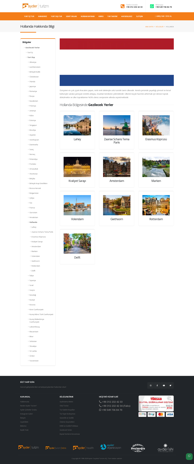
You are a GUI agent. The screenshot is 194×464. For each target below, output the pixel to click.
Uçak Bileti (24, 422)
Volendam (36, 256)
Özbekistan (34, 77)
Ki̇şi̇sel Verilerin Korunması (70, 434)
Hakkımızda (24, 402)
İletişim (23, 418)
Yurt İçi (30, 52)
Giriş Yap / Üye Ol (163, 16)
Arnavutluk (34, 169)
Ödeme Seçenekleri (68, 422)
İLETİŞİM (139, 16)
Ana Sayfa (149, 27)
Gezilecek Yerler (32, 47)
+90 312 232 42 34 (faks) (115, 406)
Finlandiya (33, 159)
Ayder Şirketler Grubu (28, 410)
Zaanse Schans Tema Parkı (42, 232)
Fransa (32, 208)
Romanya (33, 91)
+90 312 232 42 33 (134, 7)
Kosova (32, 305)
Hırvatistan (34, 217)
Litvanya (33, 111)
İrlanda (32, 81)
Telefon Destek (132, 5)
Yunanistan (34, 361)
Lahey (34, 227)
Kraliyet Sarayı (37, 241)
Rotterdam (36, 266)
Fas (31, 203)
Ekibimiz (23, 426)
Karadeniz (42, 16)
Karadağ (33, 295)
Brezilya (33, 130)
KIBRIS (100, 16)
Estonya (33, 120)
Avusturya (33, 174)
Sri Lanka (33, 351)
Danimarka (34, 144)
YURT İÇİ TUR (29, 16)
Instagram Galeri (26, 414)
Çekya (32, 198)
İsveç (32, 149)
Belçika (32, 178)
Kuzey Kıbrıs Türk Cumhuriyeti (41, 314)
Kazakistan (34, 101)
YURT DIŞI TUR (56, 16)
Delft (33, 271)
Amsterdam (36, 246)
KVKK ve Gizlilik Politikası (69, 426)
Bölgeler (159, 27)
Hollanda (33, 222)
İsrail (31, 285)
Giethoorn (36, 261)
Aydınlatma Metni (66, 402)
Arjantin (33, 135)
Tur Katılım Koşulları (67, 410)
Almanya (33, 62)
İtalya (32, 275)
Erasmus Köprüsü (39, 237)
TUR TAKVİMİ (112, 16)
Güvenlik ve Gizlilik (67, 418)
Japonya (33, 86)
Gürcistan (33, 212)
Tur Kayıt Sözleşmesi (68, 414)
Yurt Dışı (31, 57)
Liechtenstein (35, 67)
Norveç (32, 154)
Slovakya (33, 346)
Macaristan (34, 331)
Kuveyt (32, 300)
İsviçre (32, 290)
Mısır (31, 336)
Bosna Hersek (35, 188)
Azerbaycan (34, 140)
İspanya (33, 280)
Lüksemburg (34, 327)
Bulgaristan (34, 193)
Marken (35, 251)
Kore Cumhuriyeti (36, 309)
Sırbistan (33, 341)
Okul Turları (64, 406)
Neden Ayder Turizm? (29, 406)
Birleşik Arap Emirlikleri (38, 183)
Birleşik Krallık (35, 72)
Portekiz (33, 164)
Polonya (33, 106)
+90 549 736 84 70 (163, 7)
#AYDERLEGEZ (126, 16)
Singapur (33, 125)
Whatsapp (159, 5)
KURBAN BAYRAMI (88, 16)
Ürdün (32, 356)
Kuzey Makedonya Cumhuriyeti (37, 320)
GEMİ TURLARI (71, 16)
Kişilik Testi (24, 430)
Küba (32, 115)
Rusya (32, 96)
